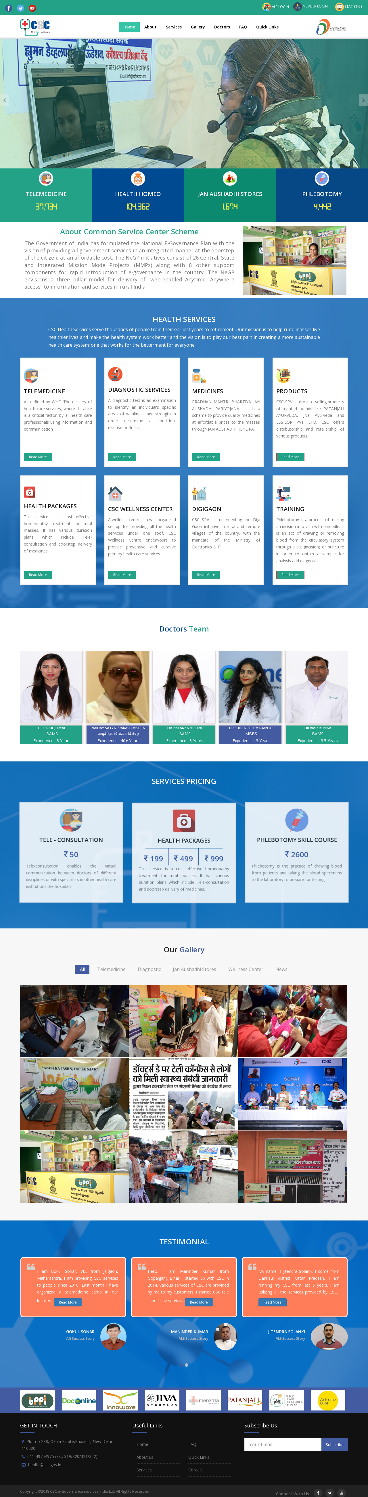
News (281, 969)
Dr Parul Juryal (89, 728)
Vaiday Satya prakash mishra (155, 728)
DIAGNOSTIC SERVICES (139, 390)
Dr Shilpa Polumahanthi (288, 728)
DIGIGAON (206, 509)
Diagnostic (149, 969)
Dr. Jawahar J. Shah (22, 728)
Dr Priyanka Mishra (221, 728)
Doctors (222, 27)
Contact (195, 1467)
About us (145, 1454)
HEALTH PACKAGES (50, 506)
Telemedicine (111, 969)
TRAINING (290, 509)
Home (129, 27)
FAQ (243, 27)
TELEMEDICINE (44, 391)
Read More (38, 456)
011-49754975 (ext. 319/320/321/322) (62, 1453)
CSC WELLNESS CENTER (140, 509)
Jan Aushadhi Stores (194, 969)
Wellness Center (245, 969)
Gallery (198, 27)
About (150, 27)
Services (174, 27)
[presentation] (4, 100)
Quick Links (267, 27)
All (82, 969)
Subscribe (335, 1441)
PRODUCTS (291, 391)
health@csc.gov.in (44, 1462)
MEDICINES (207, 391)
